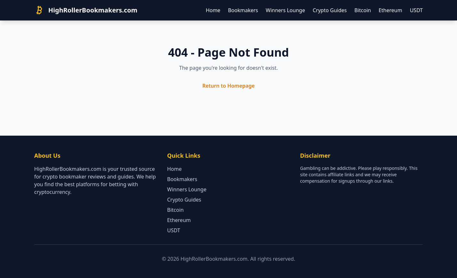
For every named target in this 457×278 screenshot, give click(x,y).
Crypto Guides (330, 10)
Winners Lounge (285, 10)
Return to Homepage (228, 85)
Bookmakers (243, 10)
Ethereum (390, 10)
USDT (416, 10)
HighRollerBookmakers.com (92, 10)
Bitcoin (362, 10)
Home (213, 10)
